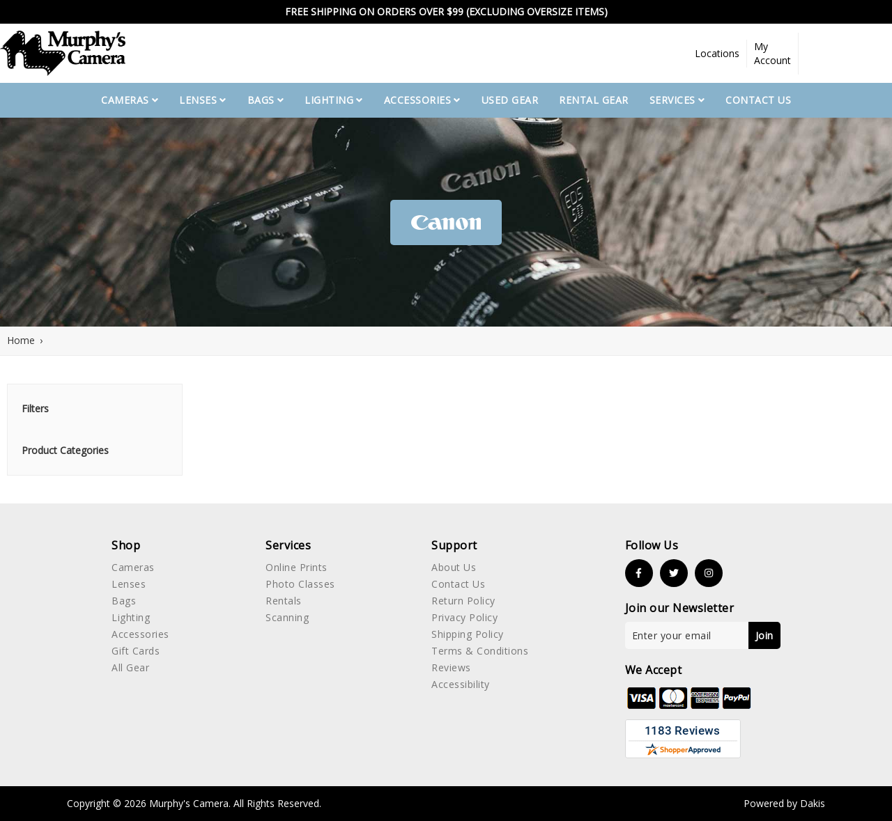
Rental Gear (594, 100)
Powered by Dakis (784, 803)
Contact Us (758, 100)
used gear (510, 100)
